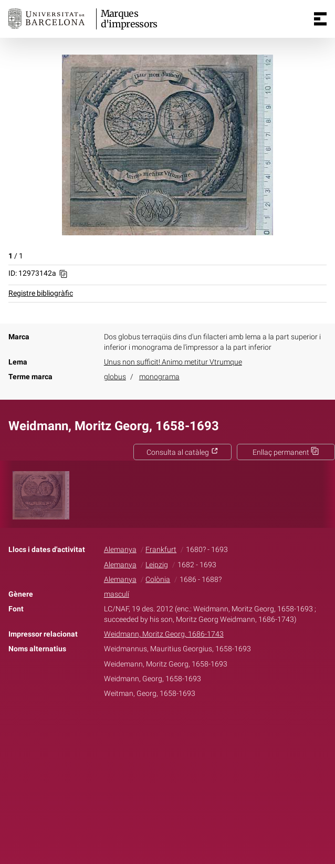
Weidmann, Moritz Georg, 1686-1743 (164, 634)
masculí (116, 594)
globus (115, 376)
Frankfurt (160, 549)
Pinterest (186, 726)
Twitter (161, 726)
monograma (159, 376)
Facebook (138, 726)
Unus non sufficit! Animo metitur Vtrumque (173, 362)
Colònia (157, 579)
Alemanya (120, 549)
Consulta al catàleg (182, 452)
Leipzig (156, 564)
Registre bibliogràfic (40, 293)
